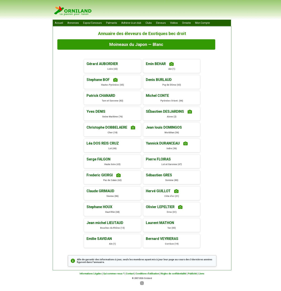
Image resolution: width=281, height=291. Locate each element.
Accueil (59, 22)
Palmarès (111, 22)
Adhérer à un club (131, 22)
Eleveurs (161, 22)
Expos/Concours (92, 22)
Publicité (192, 273)
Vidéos (174, 22)
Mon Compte (202, 22)
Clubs (149, 22)
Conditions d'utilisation (147, 273)
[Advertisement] (166, 11)
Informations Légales (91, 273)
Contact (130, 273)
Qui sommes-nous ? (113, 273)
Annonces (73, 22)
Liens (201, 273)
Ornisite (186, 22)
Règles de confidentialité (173, 273)
